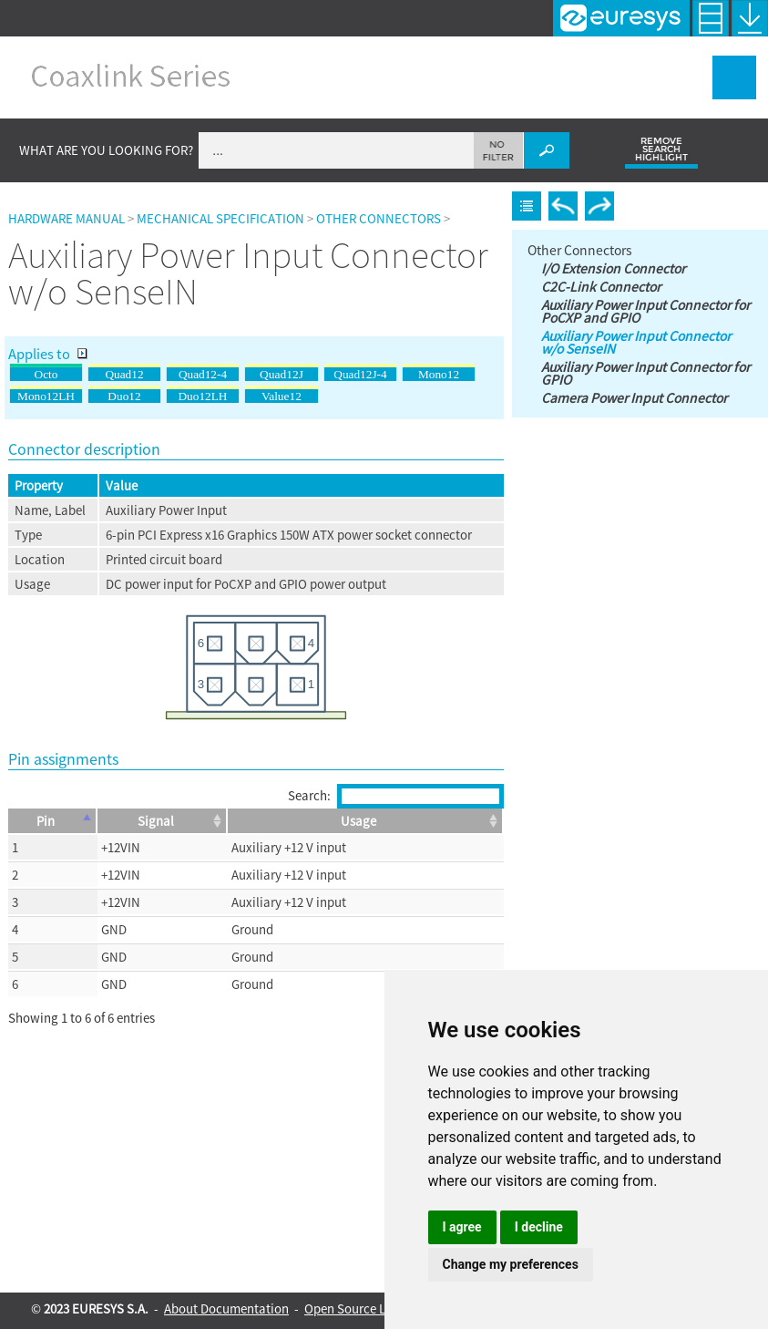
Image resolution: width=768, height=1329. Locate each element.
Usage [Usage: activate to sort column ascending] (358, 820)
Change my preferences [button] (511, 1264)
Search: (396, 795)
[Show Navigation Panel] (734, 77)
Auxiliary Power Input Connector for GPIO (645, 372)
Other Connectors (378, 218)
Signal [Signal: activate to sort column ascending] (156, 820)
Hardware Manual (66, 218)
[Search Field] (384, 150)
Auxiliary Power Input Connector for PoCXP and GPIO (645, 310)
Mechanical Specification (220, 218)
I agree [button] (462, 1227)
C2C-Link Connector (600, 286)
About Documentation (226, 1308)
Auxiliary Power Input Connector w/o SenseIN (636, 341)
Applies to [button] (47, 354)
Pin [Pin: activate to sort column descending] (45, 820)
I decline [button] (539, 1227)
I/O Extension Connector (613, 268)
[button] (499, 150)
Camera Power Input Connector (634, 397)
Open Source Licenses (365, 1308)
